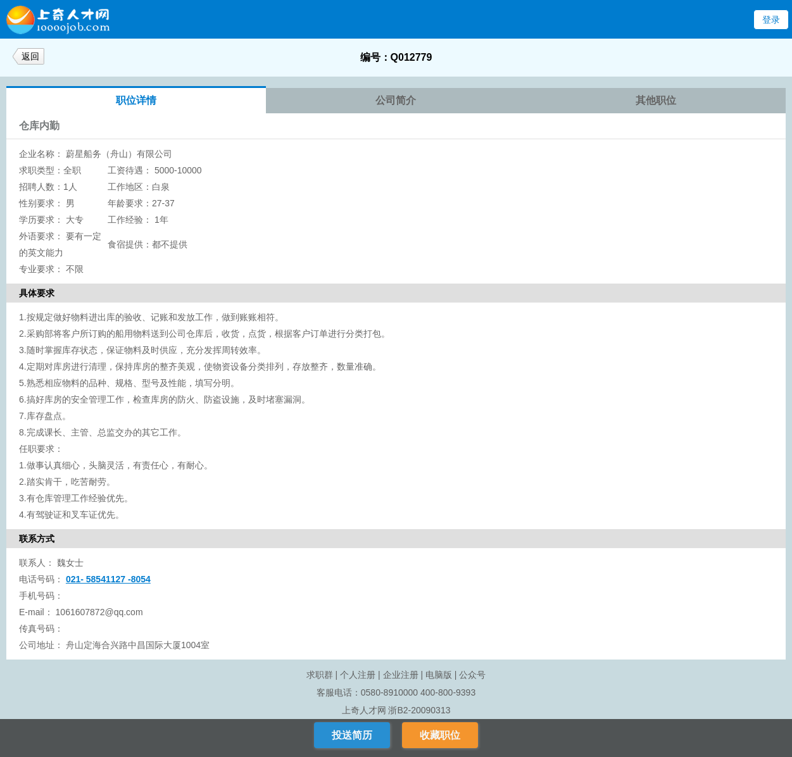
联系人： (36, 563)
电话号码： (41, 579)
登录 (771, 20)
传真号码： (41, 628)
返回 (30, 56)
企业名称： (41, 154)
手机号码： (41, 596)
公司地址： (41, 645)
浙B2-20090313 (419, 710)
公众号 (472, 675)
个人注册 (357, 675)
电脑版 (438, 675)
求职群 (319, 675)
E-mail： (36, 612)
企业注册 (400, 675)
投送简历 (352, 735)
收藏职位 (440, 735)
